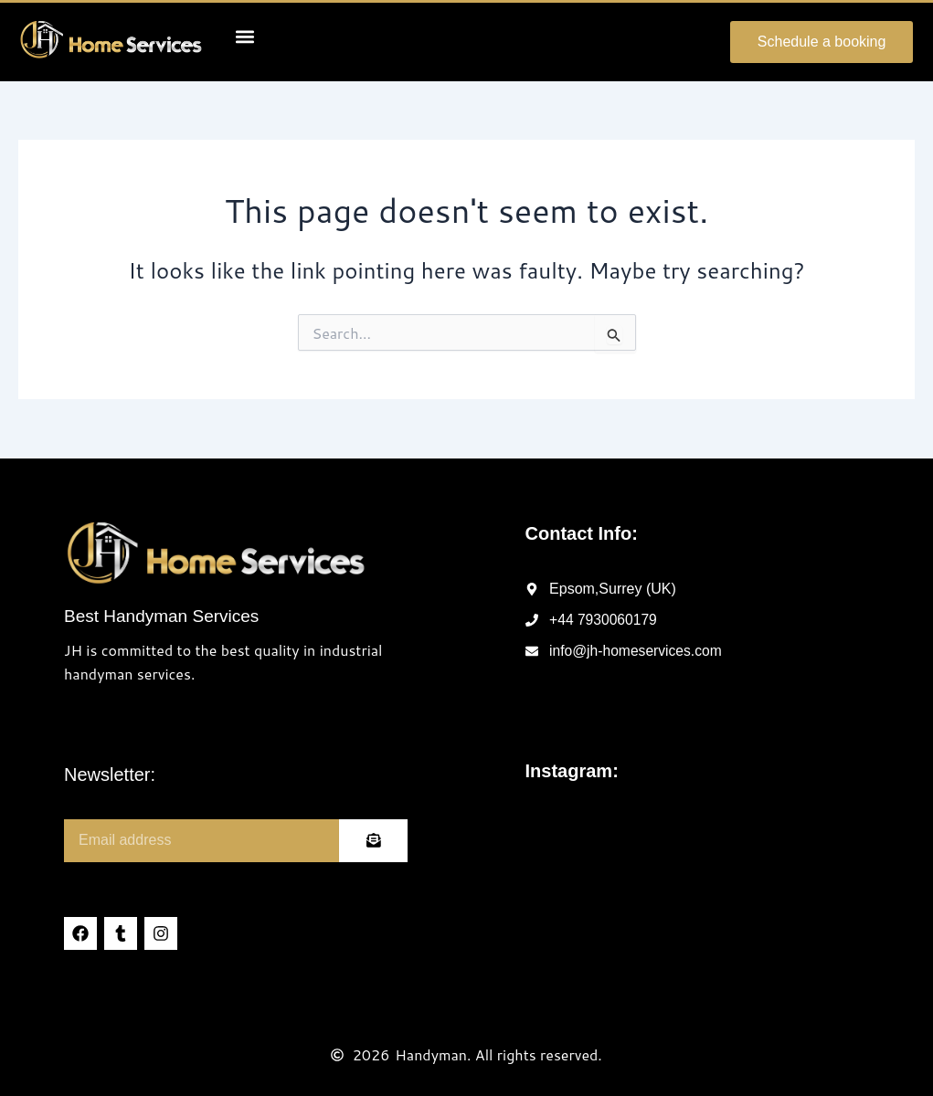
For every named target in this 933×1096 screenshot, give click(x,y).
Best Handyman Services (161, 616)
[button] (245, 36)
